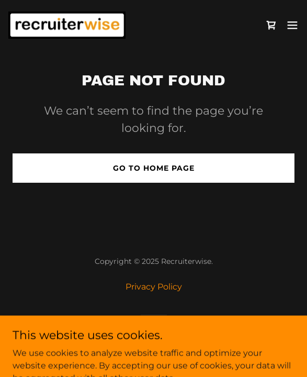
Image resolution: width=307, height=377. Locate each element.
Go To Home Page (154, 168)
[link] (67, 25)
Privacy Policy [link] (154, 287)
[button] (292, 25)
